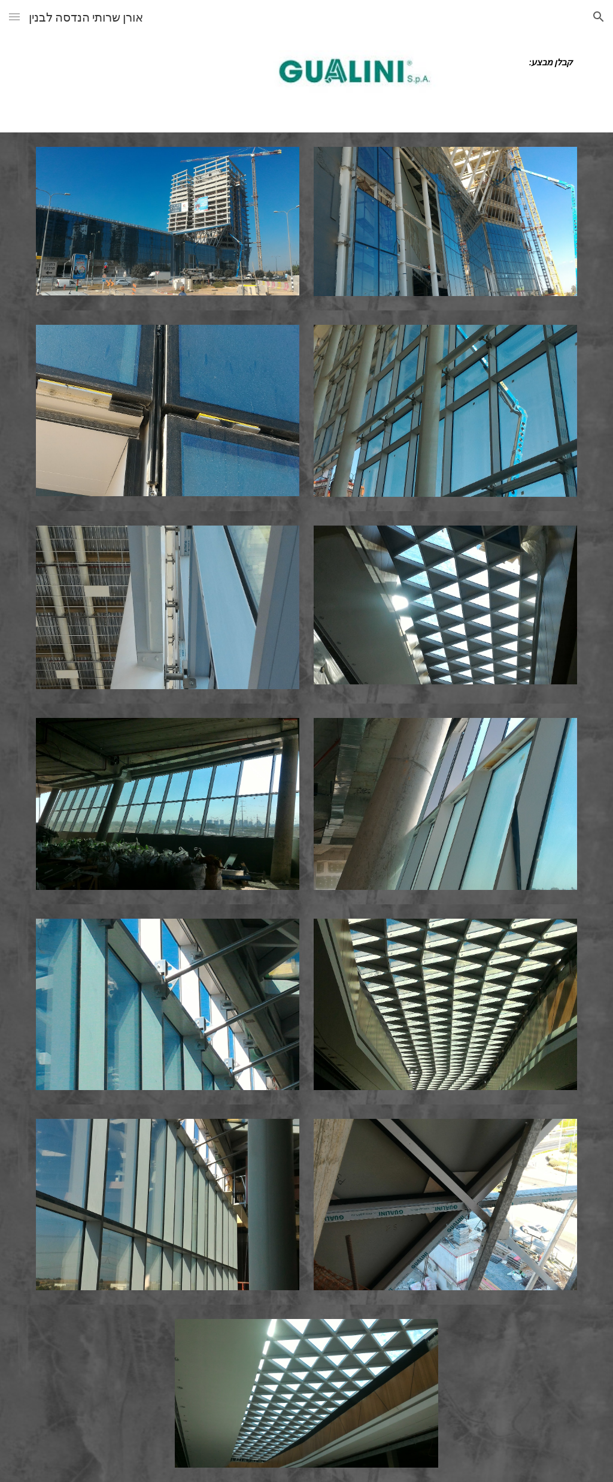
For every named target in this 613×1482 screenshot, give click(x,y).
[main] (515, 62)
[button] (14, 16)
